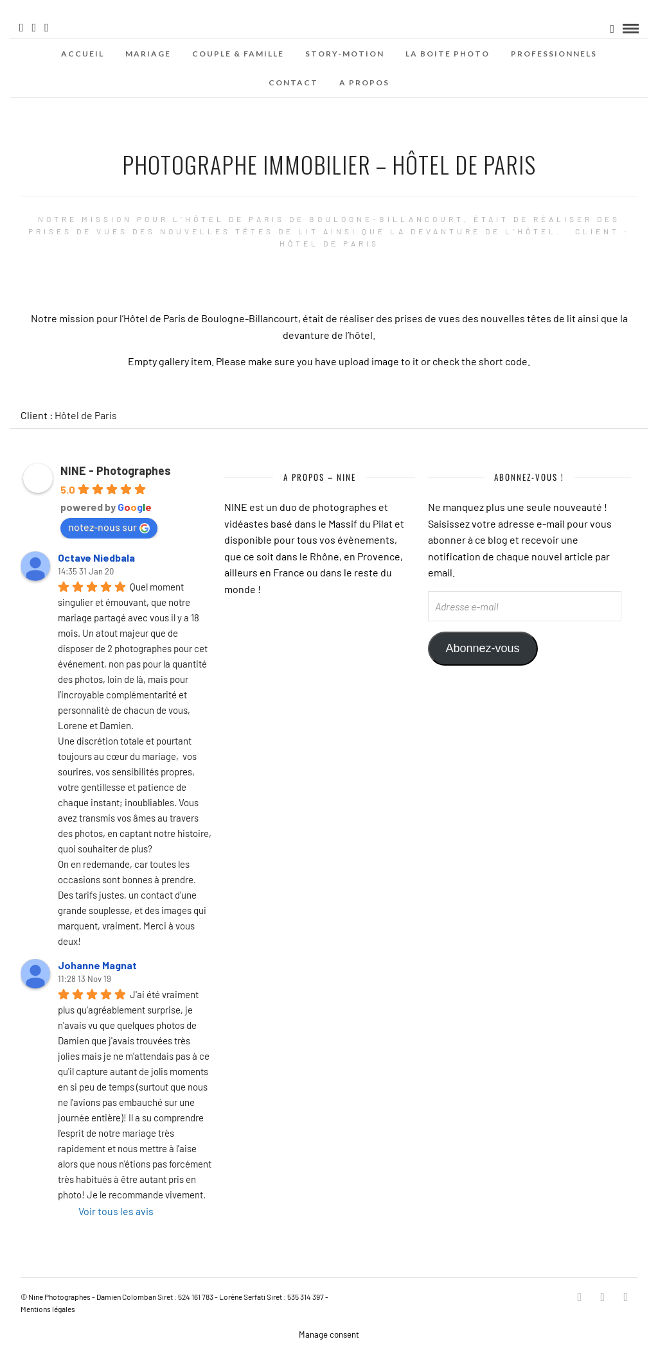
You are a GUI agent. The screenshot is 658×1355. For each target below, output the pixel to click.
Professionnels (554, 53)
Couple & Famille (238, 53)
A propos (364, 82)
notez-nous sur (109, 527)
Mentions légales (48, 1308)
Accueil (82, 53)
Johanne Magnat (97, 965)
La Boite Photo (447, 53)
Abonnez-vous (483, 648)
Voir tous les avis (116, 1211)
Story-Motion (344, 53)
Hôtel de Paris (86, 415)
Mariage (148, 53)
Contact (293, 82)
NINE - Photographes (115, 470)
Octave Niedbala (96, 557)
